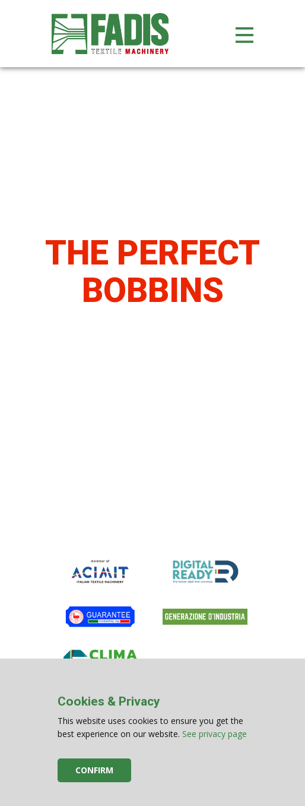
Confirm (94, 770)
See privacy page (214, 733)
